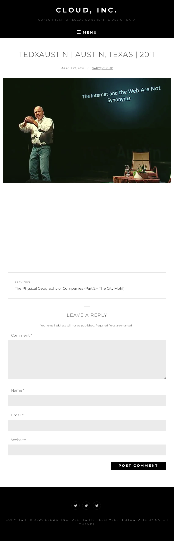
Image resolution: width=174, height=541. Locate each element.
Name (17, 390)
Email (17, 415)
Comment (21, 335)
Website (18, 440)
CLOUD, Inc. (87, 10)
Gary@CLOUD (102, 68)
